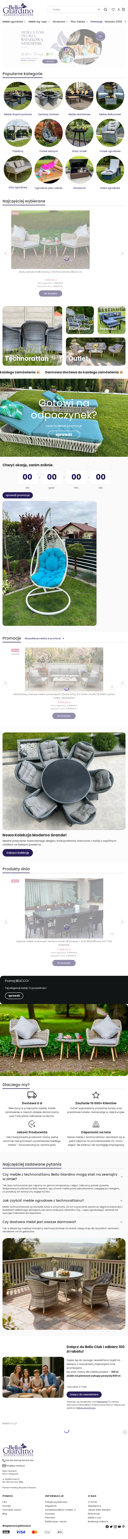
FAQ (5, 1502)
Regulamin (102, 1401)
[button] (105, 9)
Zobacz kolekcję (17, 853)
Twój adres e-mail (76, 1386)
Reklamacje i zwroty (56, 1521)
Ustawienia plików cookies (59, 1509)
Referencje (94, 1513)
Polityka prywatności (56, 1502)
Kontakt (7, 1505)
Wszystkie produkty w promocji (44, 638)
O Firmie (92, 1502)
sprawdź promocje (18, 495)
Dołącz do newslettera (84, 1394)
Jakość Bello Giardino (99, 1509)
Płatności (50, 1517)
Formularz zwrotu (12, 1509)
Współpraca (94, 1505)
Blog (5, 1513)
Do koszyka (50, 293)
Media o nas (94, 1517)
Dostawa (50, 1513)
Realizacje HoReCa (98, 1521)
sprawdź (64, 434)
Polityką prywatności (86, 1408)
